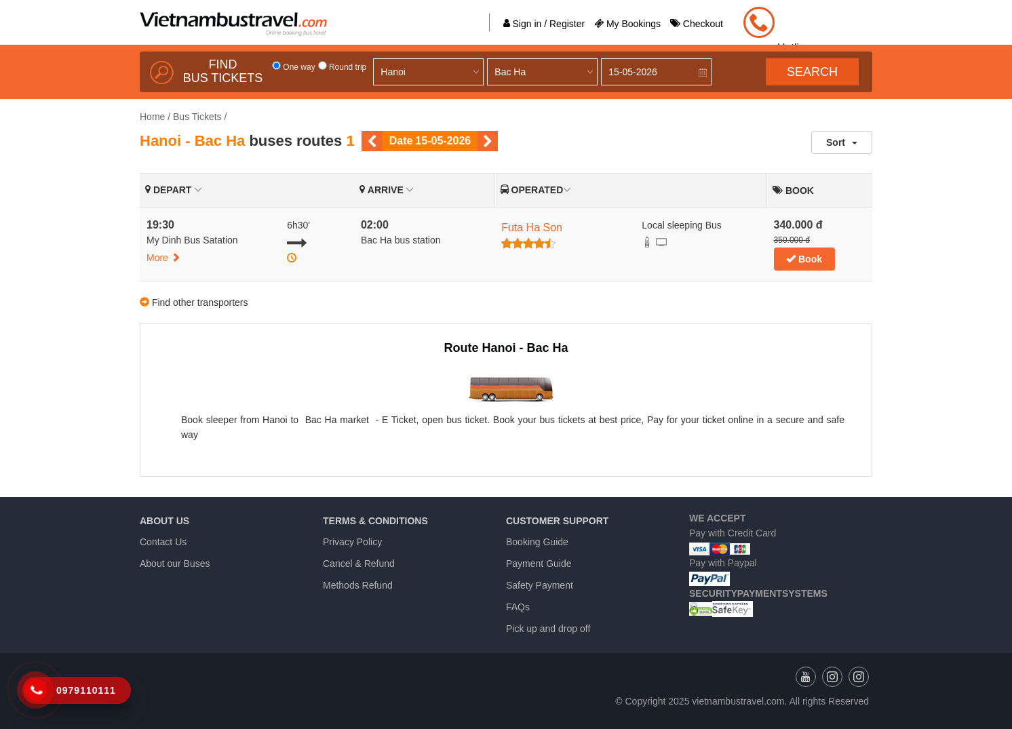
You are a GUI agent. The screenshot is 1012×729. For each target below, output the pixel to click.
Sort (841, 142)
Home (152, 116)
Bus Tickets (197, 116)
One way (293, 67)
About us (164, 520)
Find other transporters (200, 302)
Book (804, 259)
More (163, 257)
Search (812, 72)
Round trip (342, 67)
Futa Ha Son (531, 227)
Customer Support (557, 520)
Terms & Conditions (375, 520)
